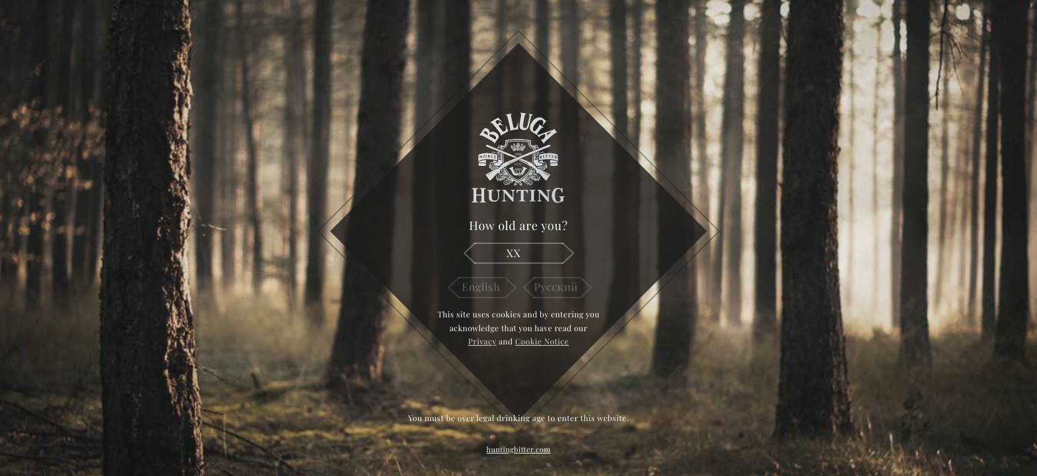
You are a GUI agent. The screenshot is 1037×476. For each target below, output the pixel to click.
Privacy (482, 342)
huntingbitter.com (518, 449)
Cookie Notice (542, 342)
